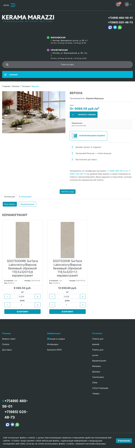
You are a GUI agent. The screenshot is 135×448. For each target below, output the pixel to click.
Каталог (16, 86)
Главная (6, 86)
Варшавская (58, 37)
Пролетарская (59, 50)
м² (22, 292)
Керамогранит (27, 204)
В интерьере (25, 196)
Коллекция (9, 196)
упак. (22, 300)
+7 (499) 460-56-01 (116, 171)
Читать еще (67, 191)
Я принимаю (124, 440)
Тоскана (26, 86)
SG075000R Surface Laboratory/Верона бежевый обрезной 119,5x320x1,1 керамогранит (67, 268)
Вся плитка (9, 204)
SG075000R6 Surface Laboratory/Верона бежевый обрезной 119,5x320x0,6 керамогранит (22, 268)
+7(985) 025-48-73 (120, 22)
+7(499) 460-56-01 (120, 17)
